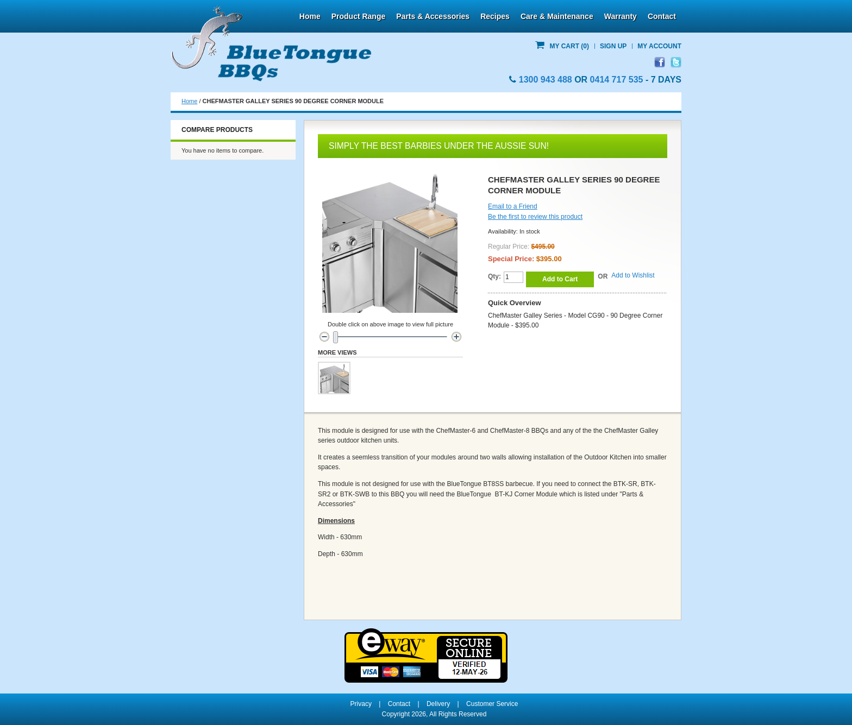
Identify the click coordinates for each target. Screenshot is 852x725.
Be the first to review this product (535, 216)
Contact (662, 16)
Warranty (620, 16)
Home (310, 16)
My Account (659, 46)
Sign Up (613, 46)
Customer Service (492, 704)
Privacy (361, 704)
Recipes (495, 16)
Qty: (494, 276)
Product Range (358, 16)
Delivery (438, 704)
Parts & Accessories (432, 16)
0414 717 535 (616, 79)
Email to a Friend (512, 206)
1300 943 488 (545, 79)
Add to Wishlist (632, 275)
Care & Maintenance (557, 16)
